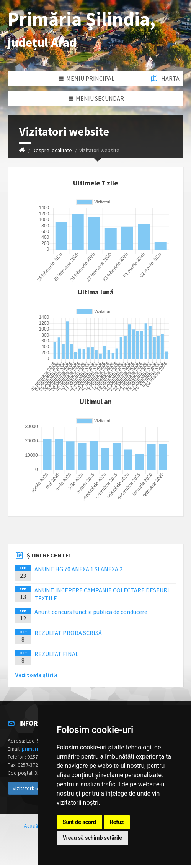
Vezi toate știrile (36, 674)
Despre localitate (52, 150)
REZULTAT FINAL (56, 654)
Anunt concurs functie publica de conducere (90, 611)
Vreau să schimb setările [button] (92, 838)
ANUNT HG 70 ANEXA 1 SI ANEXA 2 (78, 569)
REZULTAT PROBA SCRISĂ (68, 633)
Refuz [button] (117, 822)
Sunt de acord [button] (79, 822)
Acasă (31, 825)
